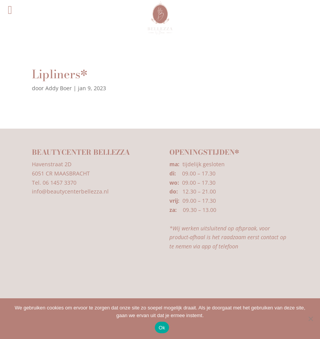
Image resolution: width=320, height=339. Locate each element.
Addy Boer (58, 88)
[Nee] (310, 318)
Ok (162, 328)
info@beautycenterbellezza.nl (70, 191)
